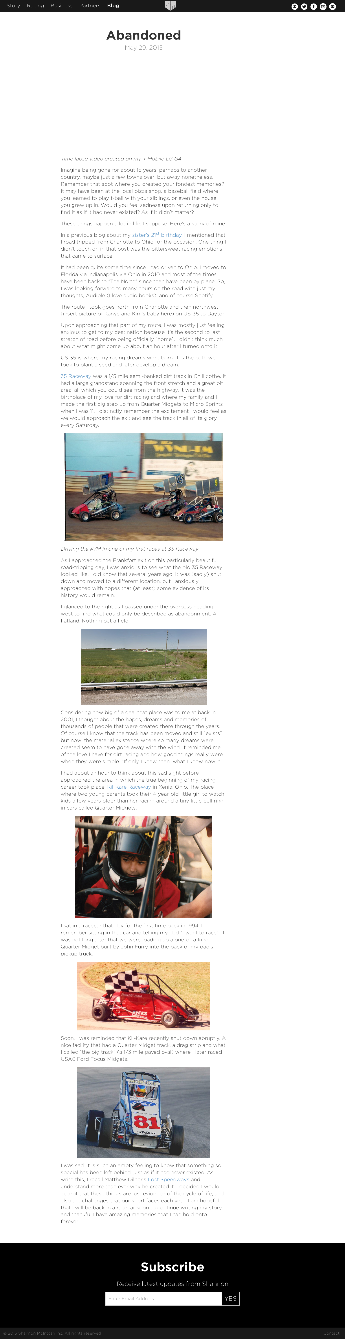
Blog (113, 5)
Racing (35, 5)
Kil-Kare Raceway (129, 787)
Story (13, 5)
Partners (90, 5)
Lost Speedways (168, 1179)
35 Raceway (76, 376)
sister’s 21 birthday (157, 235)
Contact (331, 1333)
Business (62, 5)
